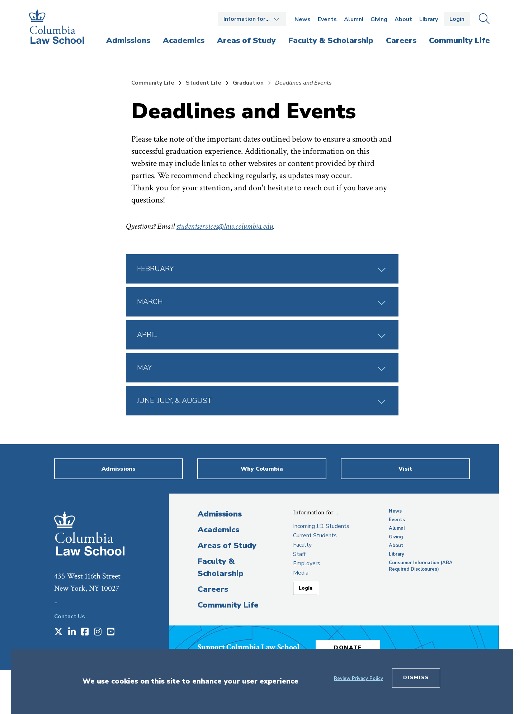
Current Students (315, 535)
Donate (348, 647)
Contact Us (69, 616)
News (302, 19)
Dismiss (416, 678)
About (403, 19)
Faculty (302, 545)
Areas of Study (227, 545)
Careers (213, 589)
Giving (378, 19)
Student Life (203, 83)
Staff (299, 554)
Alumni (353, 19)
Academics (218, 529)
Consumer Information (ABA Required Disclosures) (421, 566)
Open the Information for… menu (252, 19)
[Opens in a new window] (58, 632)
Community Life (152, 83)
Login (456, 19)
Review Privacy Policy (358, 678)
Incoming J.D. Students (321, 526)
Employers (306, 563)
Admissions (220, 514)
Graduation (248, 83)
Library (428, 19)
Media (300, 573)
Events (327, 19)
